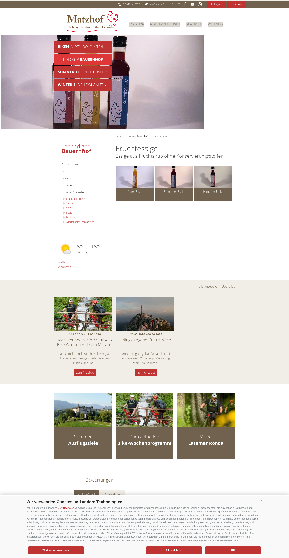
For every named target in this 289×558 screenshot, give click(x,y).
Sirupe (70, 203)
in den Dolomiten (80, 46)
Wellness (221, 24)
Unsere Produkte (73, 192)
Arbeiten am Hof (72, 164)
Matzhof (92, 21)
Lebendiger (80, 59)
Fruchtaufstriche (75, 198)
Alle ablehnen (174, 550)
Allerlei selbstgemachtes (80, 222)
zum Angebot (85, 372)
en (172, 4)
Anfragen (216, 4)
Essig (69, 212)
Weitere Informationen (56, 550)
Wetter (62, 262)
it (179, 4)
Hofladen (68, 185)
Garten (66, 178)
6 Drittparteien (66, 508)
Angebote (197, 24)
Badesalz (71, 217)
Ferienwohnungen (167, 24)
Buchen (237, 4)
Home (118, 136)
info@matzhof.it (158, 4)
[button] (261, 500)
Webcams (64, 267)
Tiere (65, 171)
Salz (68, 208)
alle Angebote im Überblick (217, 286)
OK (233, 550)
